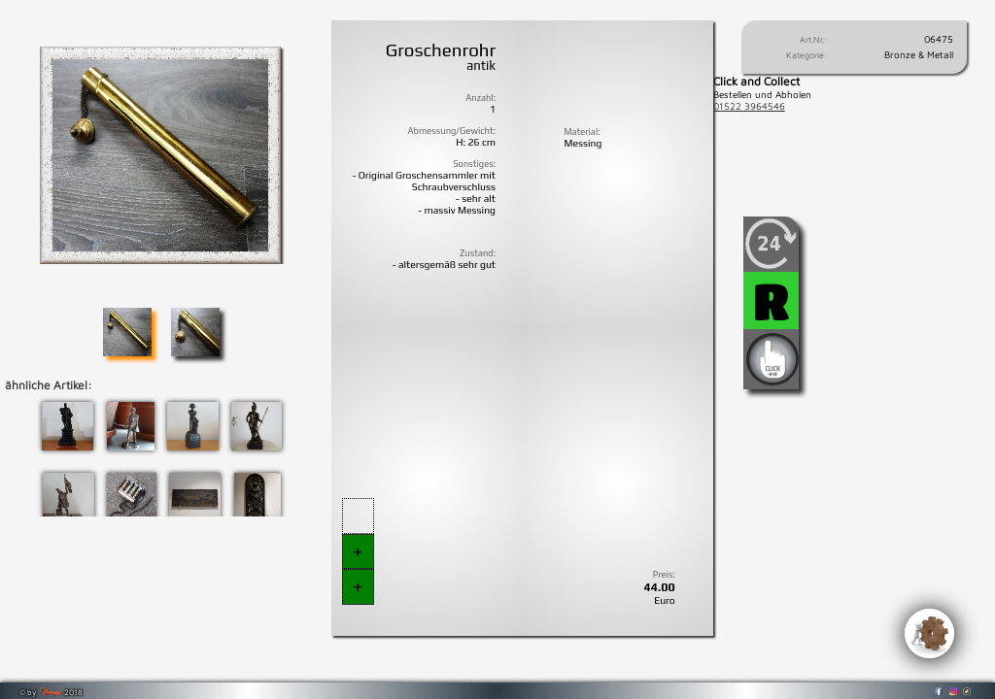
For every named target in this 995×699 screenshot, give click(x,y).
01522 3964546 (749, 106)
